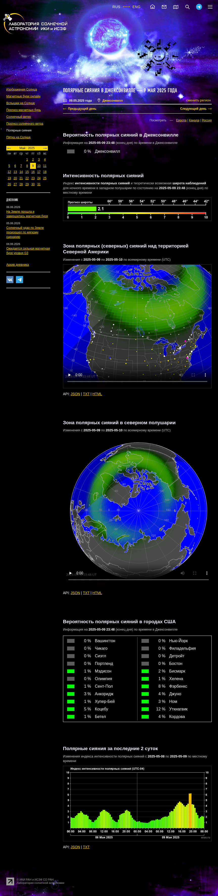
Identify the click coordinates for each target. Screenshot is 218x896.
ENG (137, 7)
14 (21, 172)
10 (38, 166)
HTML (97, 394)
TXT (86, 394)
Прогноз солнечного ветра (24, 123)
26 (9, 184)
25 (45, 178)
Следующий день (193, 108)
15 (27, 172)
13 (15, 172)
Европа (181, 120)
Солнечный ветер (18, 117)
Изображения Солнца (21, 89)
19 (9, 178)
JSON (75, 394)
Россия (207, 120)
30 (33, 184)
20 (15, 178)
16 (33, 172)
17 (38, 172)
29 (27, 184)
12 (9, 172)
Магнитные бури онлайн (23, 96)
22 (27, 178)
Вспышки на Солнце (20, 103)
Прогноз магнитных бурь (23, 110)
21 (21, 178)
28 (21, 184)
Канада (194, 120)
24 (38, 178)
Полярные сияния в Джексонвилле (99, 90)
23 (33, 178)
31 (38, 184)
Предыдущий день (82, 108)
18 (45, 172)
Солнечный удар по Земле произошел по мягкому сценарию (25, 232)
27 (15, 184)
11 (45, 166)
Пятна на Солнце (18, 137)
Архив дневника (17, 264)
